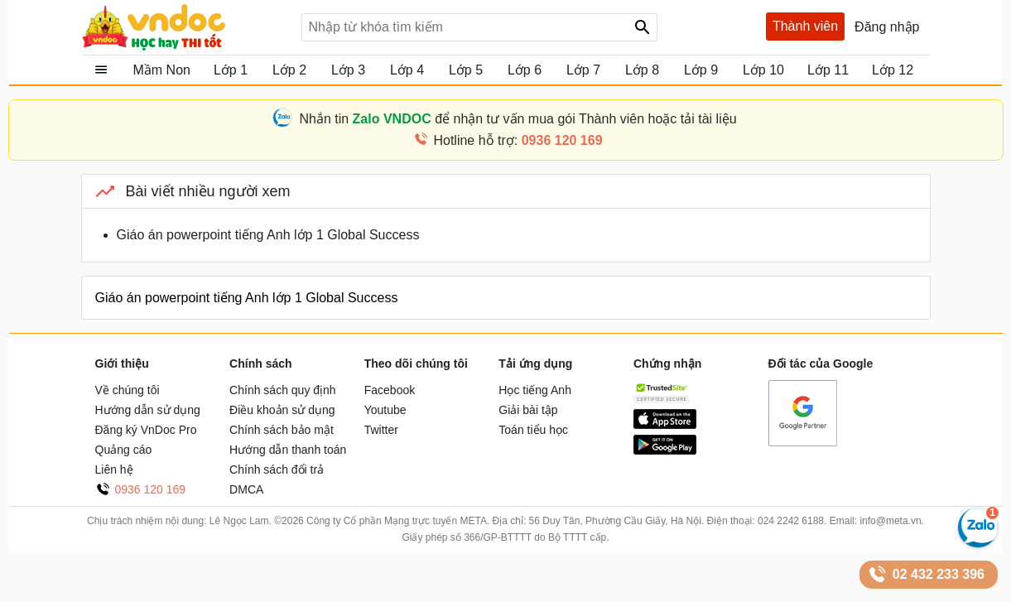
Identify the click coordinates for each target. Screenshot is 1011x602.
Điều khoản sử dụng (282, 410)
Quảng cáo (123, 449)
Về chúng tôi (127, 390)
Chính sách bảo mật (281, 429)
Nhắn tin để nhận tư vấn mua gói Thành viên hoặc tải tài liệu (517, 119)
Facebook (389, 390)
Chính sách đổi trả (276, 469)
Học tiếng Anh (534, 390)
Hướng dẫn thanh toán (287, 449)
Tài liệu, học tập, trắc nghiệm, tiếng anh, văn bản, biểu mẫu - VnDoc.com (185, 27)
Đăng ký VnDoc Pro (146, 429)
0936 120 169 (150, 489)
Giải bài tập (527, 410)
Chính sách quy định (282, 390)
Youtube (385, 410)
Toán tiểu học (533, 429)
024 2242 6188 (791, 521)
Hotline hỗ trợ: (517, 140)
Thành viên (805, 26)
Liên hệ (114, 469)
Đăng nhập (887, 27)
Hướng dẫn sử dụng (147, 410)
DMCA (246, 489)
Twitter (381, 429)
